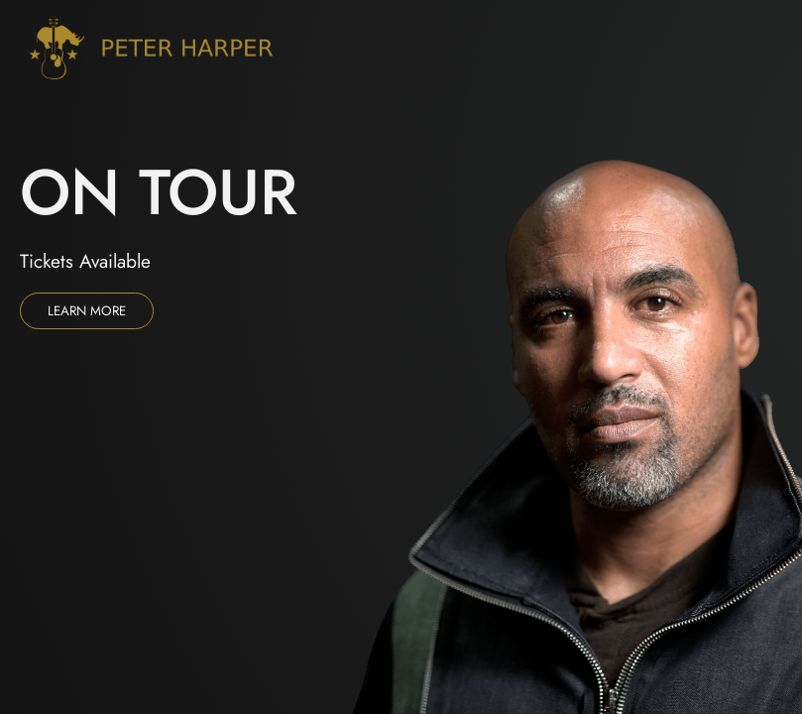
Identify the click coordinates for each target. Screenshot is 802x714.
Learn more (87, 310)
